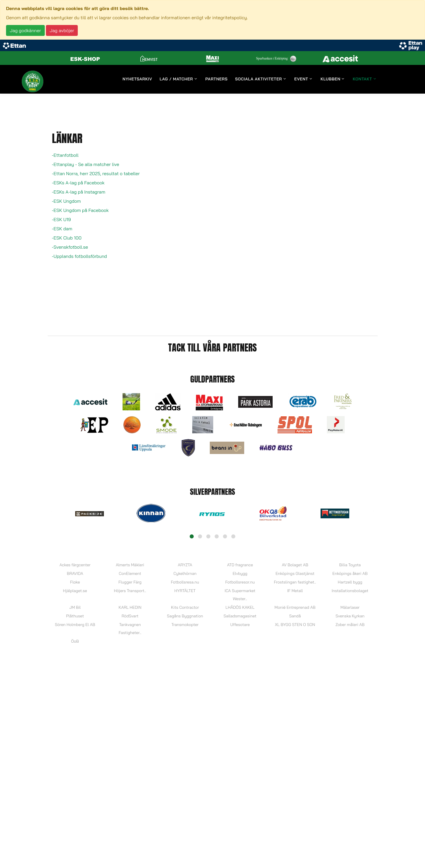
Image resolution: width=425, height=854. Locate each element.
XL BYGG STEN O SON (295, 624)
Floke (75, 582)
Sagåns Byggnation (185, 616)
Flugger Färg (130, 582)
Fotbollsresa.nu (185, 582)
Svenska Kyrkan (349, 616)
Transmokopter (185, 624)
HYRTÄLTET (185, 590)
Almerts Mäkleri (130, 564)
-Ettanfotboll (65, 155)
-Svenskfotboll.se (70, 247)
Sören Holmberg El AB (75, 624)
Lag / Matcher (176, 79)
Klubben (330, 79)
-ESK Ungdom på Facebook (80, 210)
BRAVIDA (75, 573)
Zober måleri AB (349, 624)
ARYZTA (185, 564)
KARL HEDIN (130, 607)
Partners (216, 79)
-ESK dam (62, 228)
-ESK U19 (61, 219)
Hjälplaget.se (75, 590)
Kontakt (362, 79)
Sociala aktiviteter (258, 79)
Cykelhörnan (184, 573)
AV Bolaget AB (295, 564)
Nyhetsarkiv (137, 79)
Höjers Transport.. (130, 590)
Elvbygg (240, 573)
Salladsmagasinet (240, 616)
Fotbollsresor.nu (240, 582)
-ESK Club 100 (67, 238)
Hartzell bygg (350, 582)
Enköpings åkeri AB (350, 573)
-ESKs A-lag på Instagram (78, 192)
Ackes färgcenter (74, 564)
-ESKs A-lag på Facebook (78, 183)
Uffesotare (240, 624)
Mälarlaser (350, 607)
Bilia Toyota (350, 564)
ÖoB (75, 641)
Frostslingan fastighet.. (295, 582)
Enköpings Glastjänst (295, 573)
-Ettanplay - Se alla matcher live (85, 164)
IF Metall (295, 590)
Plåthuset (75, 616)
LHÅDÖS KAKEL (240, 607)
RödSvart (130, 616)
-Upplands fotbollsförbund (79, 256)
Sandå (295, 616)
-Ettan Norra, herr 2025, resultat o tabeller (96, 173)
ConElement (130, 573)
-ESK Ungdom (66, 201)
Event (301, 79)
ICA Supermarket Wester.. (240, 594)
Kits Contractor (185, 607)
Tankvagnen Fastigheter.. (130, 628)
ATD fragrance (240, 564)
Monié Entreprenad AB (295, 607)
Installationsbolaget (350, 590)
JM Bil (75, 607)
